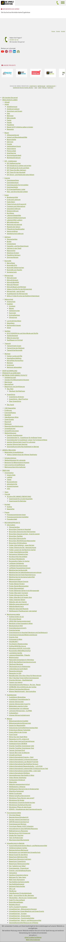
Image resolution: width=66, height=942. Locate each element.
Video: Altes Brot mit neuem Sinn (20, 597)
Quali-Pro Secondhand (17, 900)
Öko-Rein (10, 389)
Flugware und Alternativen (16, 206)
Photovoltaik (11, 151)
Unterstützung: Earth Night (18, 669)
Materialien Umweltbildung (14, 452)
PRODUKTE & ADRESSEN (11, 373)
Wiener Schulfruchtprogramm (19, 796)
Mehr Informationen (33, 940)
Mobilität (8, 415)
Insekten (10, 304)
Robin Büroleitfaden (16, 902)
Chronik (7, 494)
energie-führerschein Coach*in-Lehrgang (21, 442)
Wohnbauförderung (14, 158)
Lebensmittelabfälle (14, 215)
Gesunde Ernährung (14, 209)
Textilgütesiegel (12, 336)
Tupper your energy (16, 682)
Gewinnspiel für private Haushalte (20, 499)
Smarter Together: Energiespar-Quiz (21, 748)
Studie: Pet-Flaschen (16, 835)
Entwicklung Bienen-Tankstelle (19, 730)
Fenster (9, 144)
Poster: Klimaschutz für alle (18, 595)
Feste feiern (11, 202)
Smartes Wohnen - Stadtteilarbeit (20, 680)
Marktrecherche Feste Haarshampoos (22, 575)
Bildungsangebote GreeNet (18, 721)
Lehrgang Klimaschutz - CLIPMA (20, 711)
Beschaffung (9, 384)
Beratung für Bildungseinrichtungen (17, 462)
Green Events (9, 419)
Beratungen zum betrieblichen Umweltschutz (24, 852)
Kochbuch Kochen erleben (18, 557)
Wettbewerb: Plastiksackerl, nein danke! (23, 611)
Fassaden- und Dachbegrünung (18, 246)
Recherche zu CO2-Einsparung (19, 833)
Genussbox (13, 873)
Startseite (33, 86)
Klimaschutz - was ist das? (16, 291)
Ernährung (8, 410)
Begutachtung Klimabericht (18, 817)
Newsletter (10, 509)
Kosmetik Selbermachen (15, 268)
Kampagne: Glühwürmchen (18, 554)
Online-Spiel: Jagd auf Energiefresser (22, 741)
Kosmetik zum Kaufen (14, 270)
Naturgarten (11, 251)
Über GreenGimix (15, 401)
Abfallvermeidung (13, 109)
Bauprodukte (11, 139)
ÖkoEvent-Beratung (16, 664)
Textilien (7, 331)
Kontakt (50, 87)
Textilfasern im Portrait (15, 340)
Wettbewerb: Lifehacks (17, 787)
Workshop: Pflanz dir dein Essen (20, 807)
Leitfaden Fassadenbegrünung (19, 568)
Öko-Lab (12, 889)
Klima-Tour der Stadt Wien (18, 737)
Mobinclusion (14, 657)
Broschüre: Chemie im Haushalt (20, 529)
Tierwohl (8, 343)
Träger (9, 479)
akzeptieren (33, 935)
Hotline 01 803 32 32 (16, 617)
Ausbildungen (11, 695)
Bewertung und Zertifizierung (15, 387)
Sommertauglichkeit (14, 155)
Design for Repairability (17, 725)
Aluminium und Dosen (14, 111)
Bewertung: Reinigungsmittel (19, 864)
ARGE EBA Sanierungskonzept (20, 621)
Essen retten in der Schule (18, 732)
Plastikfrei (10, 125)
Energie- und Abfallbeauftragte (20, 870)
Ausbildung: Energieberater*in (19, 699)
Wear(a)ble (13, 782)
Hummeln (12, 313)
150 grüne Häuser (15, 619)
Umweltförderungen (12, 431)
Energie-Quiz (13, 637)
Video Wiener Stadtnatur (17, 778)
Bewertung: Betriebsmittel (18, 857)
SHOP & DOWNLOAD (9, 371)
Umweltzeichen (10, 428)
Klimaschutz (9, 275)
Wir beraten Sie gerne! (10, 9)
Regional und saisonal (14, 224)
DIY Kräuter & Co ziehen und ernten (19, 166)
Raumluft (8, 422)
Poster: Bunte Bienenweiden (19, 586)
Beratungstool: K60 (16, 626)
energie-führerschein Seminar (17, 444)
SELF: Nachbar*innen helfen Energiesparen (24, 678)
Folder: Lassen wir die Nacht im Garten (22, 550)
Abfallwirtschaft (10, 377)
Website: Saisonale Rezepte (18, 609)
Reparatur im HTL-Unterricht (19, 739)
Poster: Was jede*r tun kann (18, 593)
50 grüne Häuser (15, 815)
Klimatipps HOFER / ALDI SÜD (19, 648)
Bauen (7, 133)
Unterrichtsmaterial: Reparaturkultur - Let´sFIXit (25, 766)
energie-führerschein (16, 702)
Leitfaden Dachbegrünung (18, 566)
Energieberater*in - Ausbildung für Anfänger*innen (24, 438)
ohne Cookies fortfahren (33, 937)
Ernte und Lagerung (14, 200)
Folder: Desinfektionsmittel (18, 552)
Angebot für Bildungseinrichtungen (17, 380)
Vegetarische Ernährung (15, 234)
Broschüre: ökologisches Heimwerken (22, 532)
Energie (7, 178)
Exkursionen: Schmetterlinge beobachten (23, 728)
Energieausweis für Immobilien (17, 185)
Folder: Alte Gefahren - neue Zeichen (21, 545)
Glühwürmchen (14, 311)
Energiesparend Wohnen (17, 824)
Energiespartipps (13, 180)
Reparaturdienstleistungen (14, 426)
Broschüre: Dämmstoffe (17, 538)
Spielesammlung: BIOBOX (18, 744)
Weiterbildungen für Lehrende (15, 460)
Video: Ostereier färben (17, 600)
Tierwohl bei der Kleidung (15, 348)
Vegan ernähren (12, 231)
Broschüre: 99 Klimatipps (18, 543)
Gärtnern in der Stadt (14, 248)
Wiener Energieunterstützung (19, 689)
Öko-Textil (10, 405)
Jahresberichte (12, 484)
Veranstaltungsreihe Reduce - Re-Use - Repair (25, 685)
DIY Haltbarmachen (14, 163)
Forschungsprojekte (14, 813)
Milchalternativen (13, 222)
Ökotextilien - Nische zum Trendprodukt (23, 898)
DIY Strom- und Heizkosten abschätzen (20, 175)
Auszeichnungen (12, 486)
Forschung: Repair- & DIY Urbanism (21, 826)
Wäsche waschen (13, 338)
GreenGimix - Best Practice (18, 399)
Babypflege (11, 263)
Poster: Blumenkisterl (16, 588)
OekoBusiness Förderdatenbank (20, 893)
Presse (44, 87)
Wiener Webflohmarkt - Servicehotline (22, 691)
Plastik (9, 122)
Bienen (11, 308)
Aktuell (7, 102)
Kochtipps (10, 213)
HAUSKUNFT (13, 642)
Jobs (39, 87)
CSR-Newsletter (10, 408)
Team (6, 492)
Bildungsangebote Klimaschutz (20, 723)
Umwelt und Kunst (15, 755)
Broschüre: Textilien (16, 536)
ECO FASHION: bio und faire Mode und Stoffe (22, 333)
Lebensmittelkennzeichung (16, 218)
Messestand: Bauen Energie (18, 581)
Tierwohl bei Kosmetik (14, 350)
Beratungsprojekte (13, 614)
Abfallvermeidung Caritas (18, 848)
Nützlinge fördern (13, 253)
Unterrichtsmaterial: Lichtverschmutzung (23, 759)
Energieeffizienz (10, 413)
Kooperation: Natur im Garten (19, 561)
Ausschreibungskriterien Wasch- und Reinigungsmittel (28, 846)
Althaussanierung (13, 135)
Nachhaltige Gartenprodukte (19, 882)
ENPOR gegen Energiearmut (19, 822)
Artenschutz (11, 302)
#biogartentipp (12, 239)
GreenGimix (11, 394)
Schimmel (10, 365)
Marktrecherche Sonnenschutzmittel (22, 577)
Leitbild (9, 477)
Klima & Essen (12, 278)
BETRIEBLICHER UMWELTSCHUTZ (14, 375)
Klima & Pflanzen (13, 285)
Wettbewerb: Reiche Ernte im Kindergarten (24, 789)
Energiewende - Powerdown (19, 868)
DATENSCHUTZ (51, 86)
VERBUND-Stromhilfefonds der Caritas (22, 687)
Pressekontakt (12, 519)
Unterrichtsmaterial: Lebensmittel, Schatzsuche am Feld (28, 768)
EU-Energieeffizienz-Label (16, 189)
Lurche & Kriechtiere (14, 321)
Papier (9, 120)
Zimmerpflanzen (12, 257)
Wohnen (7, 354)
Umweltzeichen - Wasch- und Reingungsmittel (25, 920)
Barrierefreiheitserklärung (23, 87)
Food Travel (13, 734)
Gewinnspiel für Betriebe (17, 501)
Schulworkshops (10, 458)
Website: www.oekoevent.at (19, 604)
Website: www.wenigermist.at (19, 784)
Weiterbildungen (10, 433)
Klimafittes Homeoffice (15, 360)
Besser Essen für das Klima (18, 855)
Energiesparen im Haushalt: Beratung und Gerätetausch (28, 632)
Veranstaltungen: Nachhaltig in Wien (21, 775)
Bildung (9, 719)
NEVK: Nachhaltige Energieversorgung (22, 662)
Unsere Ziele (11, 475)
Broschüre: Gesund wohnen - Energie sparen (24, 534)
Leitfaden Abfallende (16, 563)
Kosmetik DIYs (12, 265)
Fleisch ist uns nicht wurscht (16, 204)
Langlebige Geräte (15, 653)
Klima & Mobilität (13, 282)
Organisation (9, 473)
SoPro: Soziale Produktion (18, 907)
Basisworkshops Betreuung (18, 850)
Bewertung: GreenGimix (17, 861)
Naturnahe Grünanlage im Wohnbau (21, 660)
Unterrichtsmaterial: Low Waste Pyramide (23, 762)
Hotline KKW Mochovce (17, 646)
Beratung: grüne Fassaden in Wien (21, 623)
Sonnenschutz (12, 272)
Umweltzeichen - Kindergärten (19, 916)
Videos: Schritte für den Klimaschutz (19, 289)
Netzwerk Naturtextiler (17, 886)
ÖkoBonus (12, 891)
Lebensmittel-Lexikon (14, 220)
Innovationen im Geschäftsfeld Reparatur (23, 829)
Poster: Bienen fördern (17, 584)
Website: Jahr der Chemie (18, 602)
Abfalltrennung (12, 107)
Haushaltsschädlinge (14, 358)
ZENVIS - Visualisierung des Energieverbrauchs (25, 809)
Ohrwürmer (13, 317)
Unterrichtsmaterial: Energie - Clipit (21, 757)
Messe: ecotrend (15, 579)
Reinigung (8, 424)
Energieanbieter (12, 187)
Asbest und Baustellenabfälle (17, 137)
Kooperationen (12, 482)
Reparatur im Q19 (15, 673)
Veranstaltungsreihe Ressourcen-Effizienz (23, 923)
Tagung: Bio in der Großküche (19, 753)
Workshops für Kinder (16, 800)
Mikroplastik (11, 118)
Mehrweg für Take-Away (17, 877)
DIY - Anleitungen (11, 161)
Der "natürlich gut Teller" (17, 866)
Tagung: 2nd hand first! (17, 750)
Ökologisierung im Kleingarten (19, 666)
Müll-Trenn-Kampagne (17, 880)
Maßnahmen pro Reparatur (18, 831)
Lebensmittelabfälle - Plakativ (19, 655)
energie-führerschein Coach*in (19, 704)
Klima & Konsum (12, 280)
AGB (35, 87)
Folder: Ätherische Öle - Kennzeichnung (22, 547)
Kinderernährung (13, 211)
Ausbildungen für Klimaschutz (17, 294)
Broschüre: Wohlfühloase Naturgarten (22, 541)
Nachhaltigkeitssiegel (16, 884)
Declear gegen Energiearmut (19, 819)
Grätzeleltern (13, 713)
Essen (7, 195)
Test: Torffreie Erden (16, 838)
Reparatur (10, 129)
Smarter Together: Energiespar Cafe (21, 746)
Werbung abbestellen (14, 367)
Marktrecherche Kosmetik (18, 570)
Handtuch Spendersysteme (18, 875)
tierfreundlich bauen (14, 325)
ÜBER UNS (6, 470)
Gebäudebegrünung (14, 146)
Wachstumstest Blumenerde (19, 840)
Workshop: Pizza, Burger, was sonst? (21, 798)
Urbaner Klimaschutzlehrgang (19, 715)
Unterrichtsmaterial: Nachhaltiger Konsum (23, 764)
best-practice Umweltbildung (15, 465)
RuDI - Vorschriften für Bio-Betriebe (21, 895)
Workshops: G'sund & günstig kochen (22, 802)
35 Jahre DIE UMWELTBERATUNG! (19, 496)
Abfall (7, 104)
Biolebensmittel (12, 197)
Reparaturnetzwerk (16, 671)
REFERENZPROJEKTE (12, 523)
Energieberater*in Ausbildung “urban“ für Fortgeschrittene (27, 440)
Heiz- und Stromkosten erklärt (17, 192)
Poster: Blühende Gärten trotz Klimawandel (24, 591)
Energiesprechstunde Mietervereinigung (23, 635)
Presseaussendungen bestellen (17, 517)
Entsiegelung (11, 244)
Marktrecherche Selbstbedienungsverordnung (25, 572)
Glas (8, 113)
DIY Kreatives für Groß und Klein (18, 168)
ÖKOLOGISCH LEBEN (9, 100)
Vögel (9, 328)
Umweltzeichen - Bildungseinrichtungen (23, 909)
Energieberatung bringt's (17, 628)
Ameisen (12, 306)
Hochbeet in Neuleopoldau (18, 644)
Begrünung (8, 382)
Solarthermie (11, 153)
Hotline (9, 507)
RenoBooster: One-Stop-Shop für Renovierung (25, 676)
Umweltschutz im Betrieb (15, 843)
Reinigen (10, 363)
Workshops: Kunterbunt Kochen (20, 805)
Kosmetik (8, 261)
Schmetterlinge (14, 315)
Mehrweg (10, 116)
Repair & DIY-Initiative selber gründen (20, 127)
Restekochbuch (14, 904)
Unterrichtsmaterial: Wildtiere (19, 773)
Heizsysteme (11, 149)
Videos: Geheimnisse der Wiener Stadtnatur (22, 455)
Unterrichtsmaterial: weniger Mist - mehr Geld (25, 771)
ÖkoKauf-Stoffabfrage (17, 391)
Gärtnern (8, 237)
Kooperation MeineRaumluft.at (20, 651)
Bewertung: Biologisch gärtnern (20, 859)
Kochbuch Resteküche (17, 559)
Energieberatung (13, 183)
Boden (9, 241)
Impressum (41, 86)
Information (11, 525)
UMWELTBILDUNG (9, 450)
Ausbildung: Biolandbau (17, 697)
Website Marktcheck (16, 606)
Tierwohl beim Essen (14, 346)
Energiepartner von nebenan (19, 708)
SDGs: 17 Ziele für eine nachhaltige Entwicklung (23, 296)
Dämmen (10, 142)
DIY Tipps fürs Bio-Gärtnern (16, 170)
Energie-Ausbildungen (14, 435)
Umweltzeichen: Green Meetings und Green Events (26, 911)
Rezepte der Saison (13, 227)
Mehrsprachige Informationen (15, 467)
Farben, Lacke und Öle (14, 356)
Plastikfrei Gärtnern (13, 255)
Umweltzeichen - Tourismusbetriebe (21, 918)
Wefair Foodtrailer (15, 793)
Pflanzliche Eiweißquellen (16, 229)
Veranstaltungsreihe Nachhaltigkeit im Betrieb (23, 447)
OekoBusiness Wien (11, 417)
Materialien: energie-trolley (18, 706)
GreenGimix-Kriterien (16, 397)
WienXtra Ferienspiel (16, 791)
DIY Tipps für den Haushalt (16, 172)
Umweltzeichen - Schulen (18, 914)
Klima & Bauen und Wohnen (16, 287)
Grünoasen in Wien (15, 639)
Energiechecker (14, 630)
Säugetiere (10, 323)
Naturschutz (9, 299)
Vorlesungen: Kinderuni (17, 780)
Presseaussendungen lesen (16, 515)
